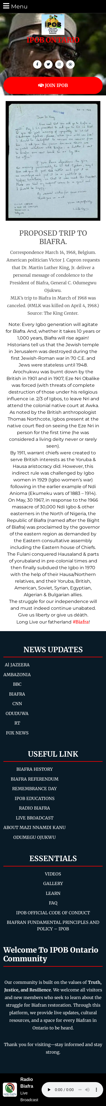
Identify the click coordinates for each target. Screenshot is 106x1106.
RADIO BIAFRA (34, 808)
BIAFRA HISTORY (34, 769)
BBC (17, 684)
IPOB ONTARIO (53, 39)
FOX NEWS (17, 733)
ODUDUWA (17, 713)
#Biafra (81, 622)
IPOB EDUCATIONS (35, 798)
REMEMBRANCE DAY (34, 788)
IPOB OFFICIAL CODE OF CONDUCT (53, 912)
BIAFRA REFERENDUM (35, 779)
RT (17, 723)
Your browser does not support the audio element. (72, 1089)
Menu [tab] (14, 6)
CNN (17, 703)
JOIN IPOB (53, 85)
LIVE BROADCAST (34, 818)
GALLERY (53, 883)
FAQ (53, 903)
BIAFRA (17, 694)
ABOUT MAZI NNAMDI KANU (34, 827)
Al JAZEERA (17, 664)
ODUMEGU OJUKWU (34, 837)
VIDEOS (53, 874)
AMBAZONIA (17, 674)
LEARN (53, 893)
